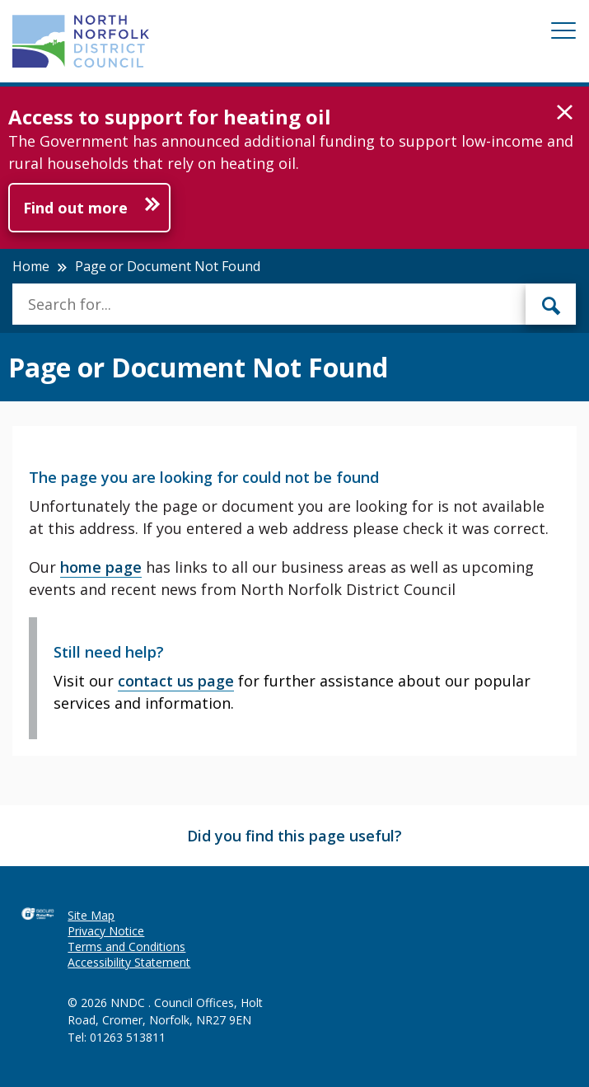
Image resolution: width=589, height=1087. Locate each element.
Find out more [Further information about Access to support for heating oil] (75, 208)
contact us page (176, 681)
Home (30, 266)
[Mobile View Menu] (563, 33)
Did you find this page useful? (294, 836)
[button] (565, 113)
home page (101, 567)
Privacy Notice (106, 931)
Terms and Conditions (126, 946)
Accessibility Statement (129, 962)
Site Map (91, 915)
